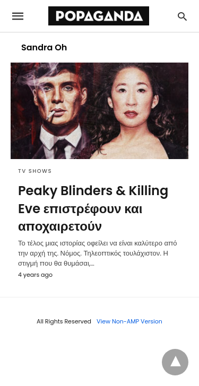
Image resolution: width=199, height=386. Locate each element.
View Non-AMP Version (129, 321)
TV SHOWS (35, 171)
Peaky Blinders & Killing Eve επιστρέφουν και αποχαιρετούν (93, 208)
